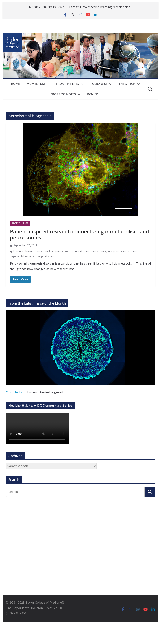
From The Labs (67, 84)
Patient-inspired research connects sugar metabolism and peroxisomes (79, 234)
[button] (47, 84)
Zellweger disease (44, 256)
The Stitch (127, 84)
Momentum (36, 84)
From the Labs (16, 392)
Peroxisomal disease (77, 251)
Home (15, 84)
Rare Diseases (129, 251)
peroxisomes (98, 251)
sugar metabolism (21, 256)
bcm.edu (93, 94)
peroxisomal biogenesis (49, 251)
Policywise (99, 84)
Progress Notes (63, 94)
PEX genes (114, 251)
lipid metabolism (23, 251)
